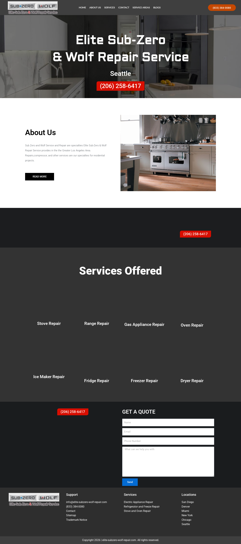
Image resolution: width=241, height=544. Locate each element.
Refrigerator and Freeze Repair (141, 506)
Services (109, 7)
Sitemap (71, 515)
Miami (185, 511)
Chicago (186, 519)
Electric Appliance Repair (138, 502)
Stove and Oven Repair (137, 511)
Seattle (186, 524)
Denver (186, 506)
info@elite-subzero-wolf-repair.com (86, 502)
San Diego (188, 502)
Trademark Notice (76, 519)
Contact (123, 7)
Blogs (157, 7)
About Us (95, 7)
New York (187, 515)
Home (82, 7)
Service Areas (141, 7)
